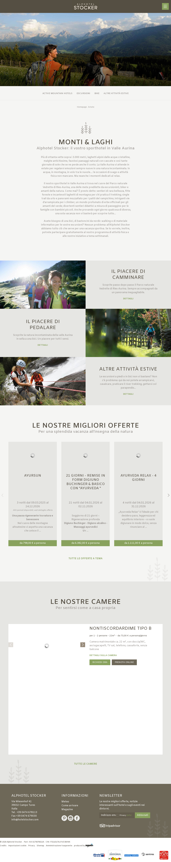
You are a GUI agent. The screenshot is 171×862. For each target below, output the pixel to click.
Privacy (125, 815)
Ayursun (32, 476)
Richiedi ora (99, 662)
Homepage (82, 107)
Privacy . (32, 846)
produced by (83, 846)
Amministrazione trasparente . (60, 846)
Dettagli (128, 298)
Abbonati (142, 815)
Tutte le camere (85, 764)
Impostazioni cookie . (18, 846)
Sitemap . (41, 846)
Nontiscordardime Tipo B (120, 628)
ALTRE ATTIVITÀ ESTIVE (128, 369)
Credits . (4, 846)
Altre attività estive (116, 93)
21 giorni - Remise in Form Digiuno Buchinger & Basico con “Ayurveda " (85, 482)
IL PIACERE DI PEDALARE (43, 325)
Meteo (65, 801)
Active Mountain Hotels (57, 93)
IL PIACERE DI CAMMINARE (128, 274)
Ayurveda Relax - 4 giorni (138, 478)
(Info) (129, 815)
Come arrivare (69, 805)
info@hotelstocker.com (25, 819)
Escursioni (83, 93)
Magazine (67, 809)
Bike (96, 93)
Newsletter (110, 796)
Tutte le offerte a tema (85, 558)
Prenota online (124, 662)
